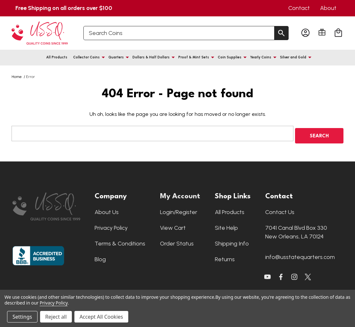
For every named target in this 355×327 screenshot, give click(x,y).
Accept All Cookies (101, 316)
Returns (225, 257)
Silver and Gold (293, 57)
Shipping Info (232, 241)
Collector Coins (86, 57)
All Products (56, 57)
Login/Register (178, 209)
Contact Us (279, 209)
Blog (100, 257)
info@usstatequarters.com (300, 254)
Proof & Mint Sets (193, 57)
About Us (107, 209)
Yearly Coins (260, 57)
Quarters (116, 57)
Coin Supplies (229, 57)
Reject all (56, 316)
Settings (22, 316)
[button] (50, 204)
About (328, 8)
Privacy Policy (111, 225)
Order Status (177, 241)
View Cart (173, 225)
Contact (299, 8)
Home (17, 76)
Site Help (226, 225)
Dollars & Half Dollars (151, 57)
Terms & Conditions (120, 241)
